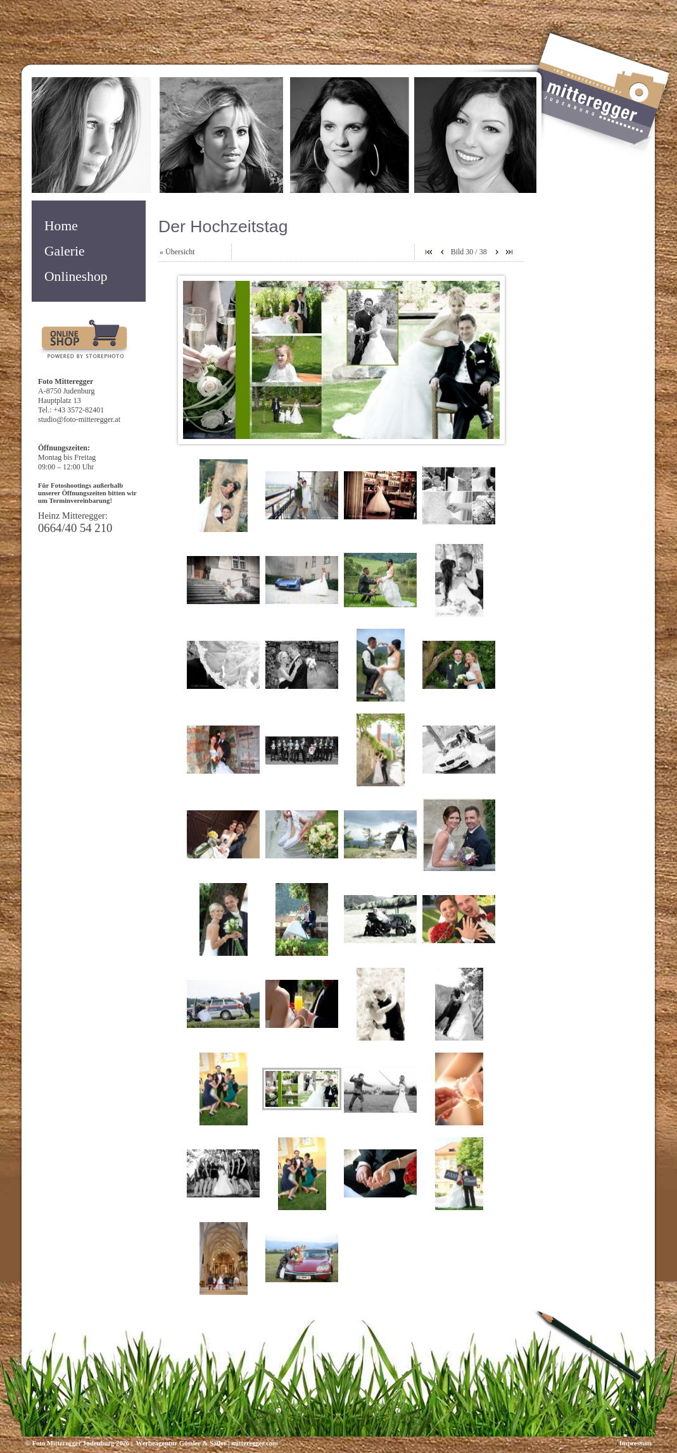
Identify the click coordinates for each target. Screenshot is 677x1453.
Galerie (64, 251)
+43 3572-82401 (79, 409)
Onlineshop (76, 276)
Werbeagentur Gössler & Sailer (180, 1443)
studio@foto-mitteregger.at (79, 419)
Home (61, 225)
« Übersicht (177, 251)
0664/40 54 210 (75, 528)
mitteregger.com (254, 1443)
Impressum (635, 1443)
